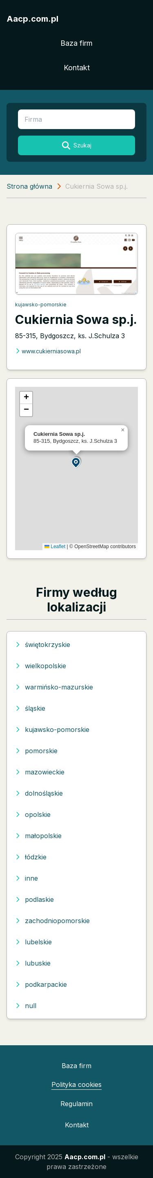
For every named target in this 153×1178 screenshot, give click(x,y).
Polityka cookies (76, 1084)
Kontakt (77, 67)
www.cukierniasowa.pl (48, 351)
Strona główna (29, 186)
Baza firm (76, 43)
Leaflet (54, 546)
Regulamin (76, 1104)
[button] (76, 462)
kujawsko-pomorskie (41, 304)
